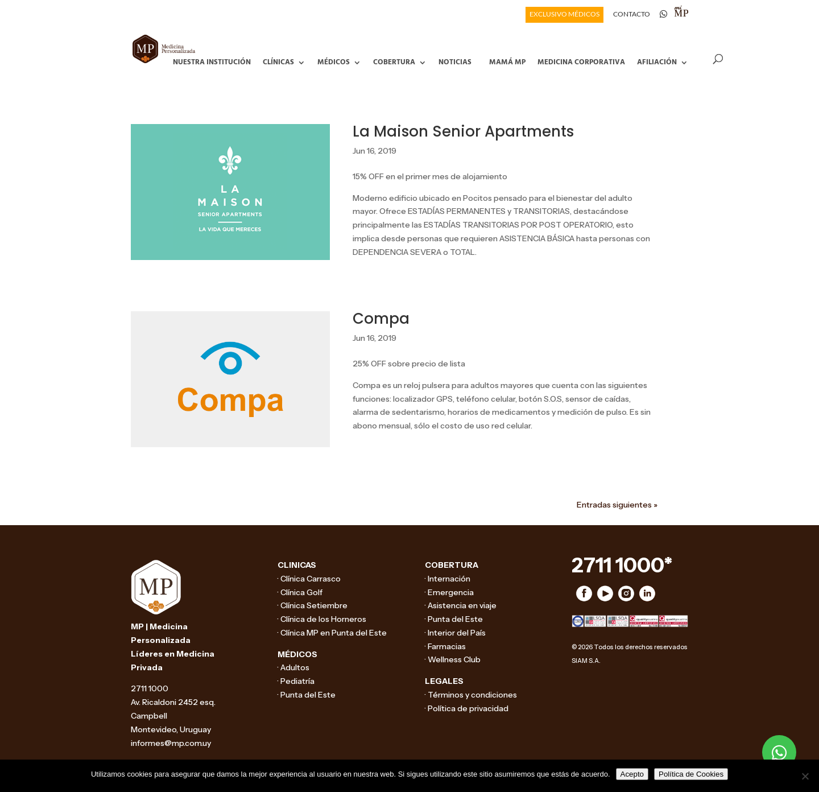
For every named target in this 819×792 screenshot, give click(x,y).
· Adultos (293, 667)
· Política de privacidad (466, 708)
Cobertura (394, 61)
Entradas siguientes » (617, 505)
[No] (804, 776)
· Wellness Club (453, 659)
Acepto (632, 774)
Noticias (455, 61)
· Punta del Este (307, 695)
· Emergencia (449, 592)
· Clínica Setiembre (313, 605)
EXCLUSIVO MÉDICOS (564, 14)
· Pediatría (296, 681)
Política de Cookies (691, 774)
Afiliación (657, 61)
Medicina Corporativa (581, 61)
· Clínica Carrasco (309, 579)
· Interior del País (455, 633)
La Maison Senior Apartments (463, 131)
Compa (381, 318)
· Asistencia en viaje (461, 605)
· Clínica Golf (300, 592)
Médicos (333, 61)
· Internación (447, 579)
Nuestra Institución (212, 61)
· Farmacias (445, 646)
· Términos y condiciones (471, 695)
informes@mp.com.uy (171, 743)
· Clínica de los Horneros (322, 619)
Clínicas (278, 61)
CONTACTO (631, 14)
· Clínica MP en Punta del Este (332, 633)
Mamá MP (507, 61)
